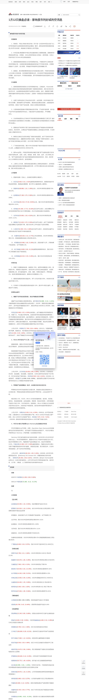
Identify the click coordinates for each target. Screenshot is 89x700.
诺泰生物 (14, 672)
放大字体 (53, 26)
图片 (41, 1)
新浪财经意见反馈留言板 (65, 407)
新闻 (16, 1)
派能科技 (16, 188)
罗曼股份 (14, 656)
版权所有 (73, 423)
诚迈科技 (22, 453)
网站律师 (66, 417)
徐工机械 (17, 249)
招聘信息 (66, 414)
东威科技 (17, 236)
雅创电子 (14, 569)
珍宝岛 (15, 181)
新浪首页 (11, 1)
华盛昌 (13, 683)
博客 (37, 1)
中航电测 (19, 481)
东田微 (15, 209)
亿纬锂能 (17, 256)
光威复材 (14, 582)
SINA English (74, 417)
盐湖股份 (16, 195)
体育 (20, 1)
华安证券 (14, 312)
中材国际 (19, 477)
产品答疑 (59, 417)
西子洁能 (14, 638)
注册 (69, 1)
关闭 (53, 334)
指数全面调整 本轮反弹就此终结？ (31, 14)
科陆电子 (22, 328)
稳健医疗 (14, 560)
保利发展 (14, 678)
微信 (65, 26)
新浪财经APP (38, 26)
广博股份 (14, 544)
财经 (24, 1)
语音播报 (83, 667)
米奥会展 (14, 577)
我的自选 (74, 83)
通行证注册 (73, 414)
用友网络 (14, 613)
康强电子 (16, 222)
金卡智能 (14, 573)
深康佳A (22, 412)
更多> (69, 403)
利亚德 (34, 417)
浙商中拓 (14, 553)
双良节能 (14, 642)
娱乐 (28, 1)
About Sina (73, 411)
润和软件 (15, 458)
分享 (70, 26)
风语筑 (30, 376)
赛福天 (13, 620)
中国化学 (37, 301)
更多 (50, 1)
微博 (61, 26)
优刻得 (13, 604)
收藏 (57, 26)
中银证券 (16, 444)
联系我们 (59, 414)
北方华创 (16, 202)
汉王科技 (22, 371)
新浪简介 (59, 411)
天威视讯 (14, 564)
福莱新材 (14, 660)
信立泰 (13, 665)
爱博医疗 (14, 508)
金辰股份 (14, 504)
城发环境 (14, 649)
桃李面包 (14, 586)
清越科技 (14, 690)
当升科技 (16, 215)
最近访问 (63, 83)
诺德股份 (14, 627)
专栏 (45, 1)
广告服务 (66, 411)
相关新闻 (83, 673)
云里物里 (14, 600)
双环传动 (14, 591)
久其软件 (16, 229)
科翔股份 (17, 242)
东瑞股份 (14, 696)
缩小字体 (49, 26)
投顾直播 (60, 358)
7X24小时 (61, 151)
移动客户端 (76, 1)
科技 (32, 1)
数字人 (20, 378)
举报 (45, 26)
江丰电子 (14, 631)
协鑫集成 (36, 620)
